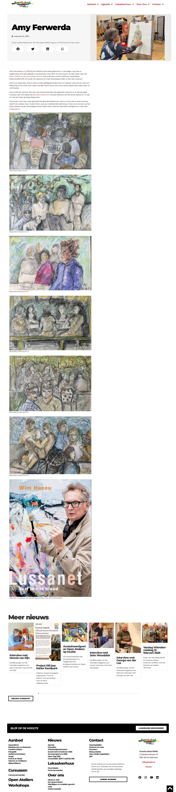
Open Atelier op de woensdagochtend (25, 76)
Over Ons (143, 4)
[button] (18, 49)
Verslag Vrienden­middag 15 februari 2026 (154, 650)
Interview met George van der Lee (126, 660)
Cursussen (17, 770)
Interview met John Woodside (100, 654)
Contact (158, 4)
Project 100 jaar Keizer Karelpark (46, 667)
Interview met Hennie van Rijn (20, 657)
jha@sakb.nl (14, 109)
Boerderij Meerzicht (41, 95)
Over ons (56, 775)
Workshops (18, 785)
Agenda (107, 4)
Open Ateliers (20, 779)
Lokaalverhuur (124, 4)
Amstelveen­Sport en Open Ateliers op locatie (74, 649)
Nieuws (54, 740)
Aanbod (93, 4)
